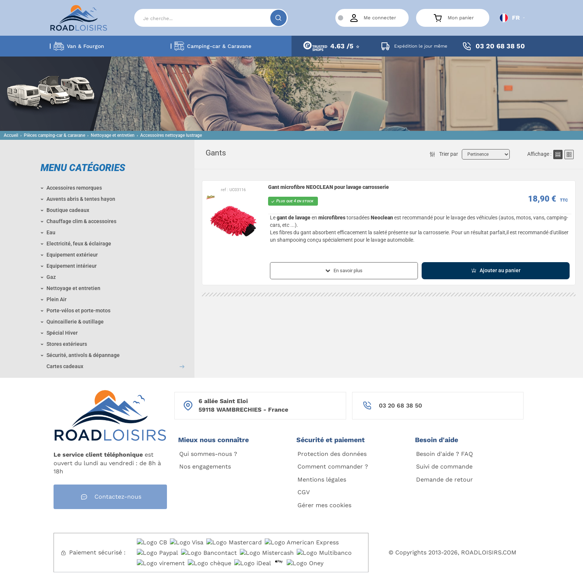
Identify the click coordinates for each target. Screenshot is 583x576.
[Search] (211, 18)
